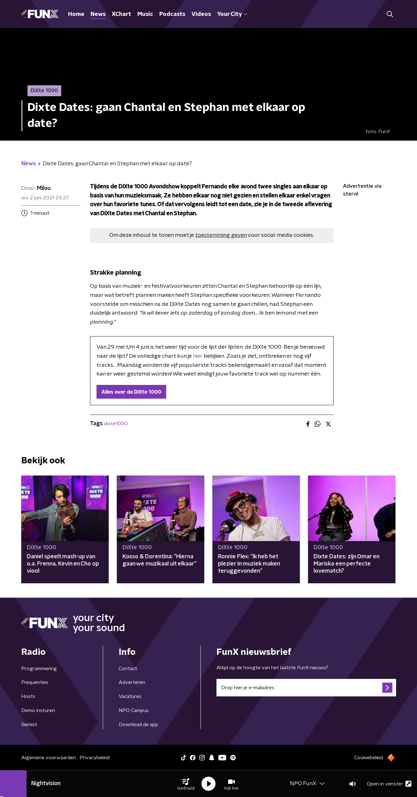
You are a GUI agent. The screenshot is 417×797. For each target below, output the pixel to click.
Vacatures (130, 696)
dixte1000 (116, 423)
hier (197, 356)
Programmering (39, 668)
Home (76, 14)
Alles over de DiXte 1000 (131, 392)
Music (145, 14)
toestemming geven (221, 235)
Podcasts (172, 14)
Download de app (138, 724)
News (98, 14)
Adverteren (132, 682)
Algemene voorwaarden (48, 757)
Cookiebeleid (368, 757)
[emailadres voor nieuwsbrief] (306, 687)
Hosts (28, 696)
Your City (232, 14)
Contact (128, 668)
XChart (121, 14)
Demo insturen (38, 710)
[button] (186, 784)
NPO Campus (134, 710)
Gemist (29, 724)
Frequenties (34, 682)
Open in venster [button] (389, 784)
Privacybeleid (95, 757)
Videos (201, 14)
